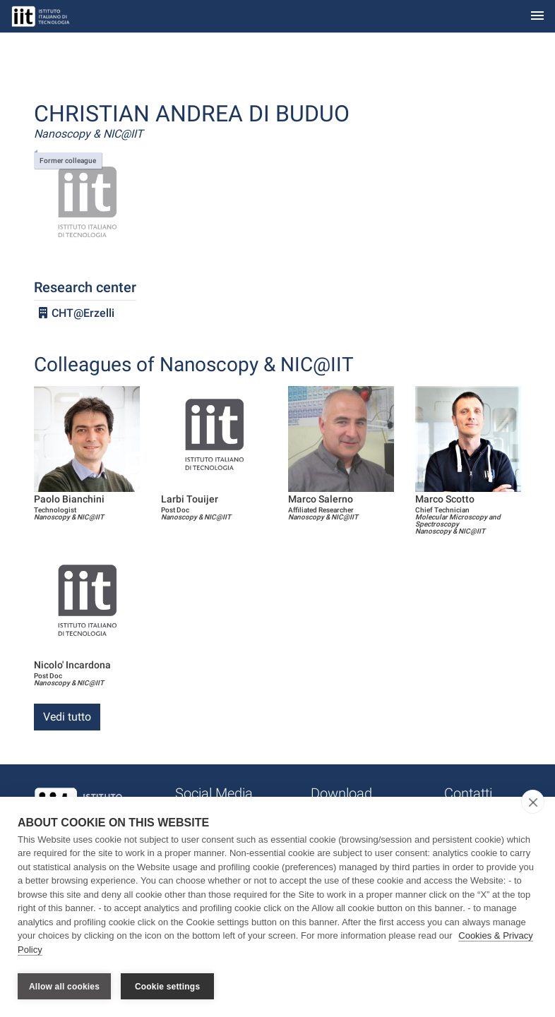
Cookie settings (167, 987)
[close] (532, 805)
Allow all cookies (64, 987)
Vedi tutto (67, 716)
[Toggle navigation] (537, 17)
